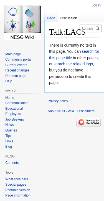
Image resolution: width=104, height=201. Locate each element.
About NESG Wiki (61, 111)
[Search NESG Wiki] (91, 28)
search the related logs (73, 64)
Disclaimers (86, 111)
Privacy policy (58, 101)
